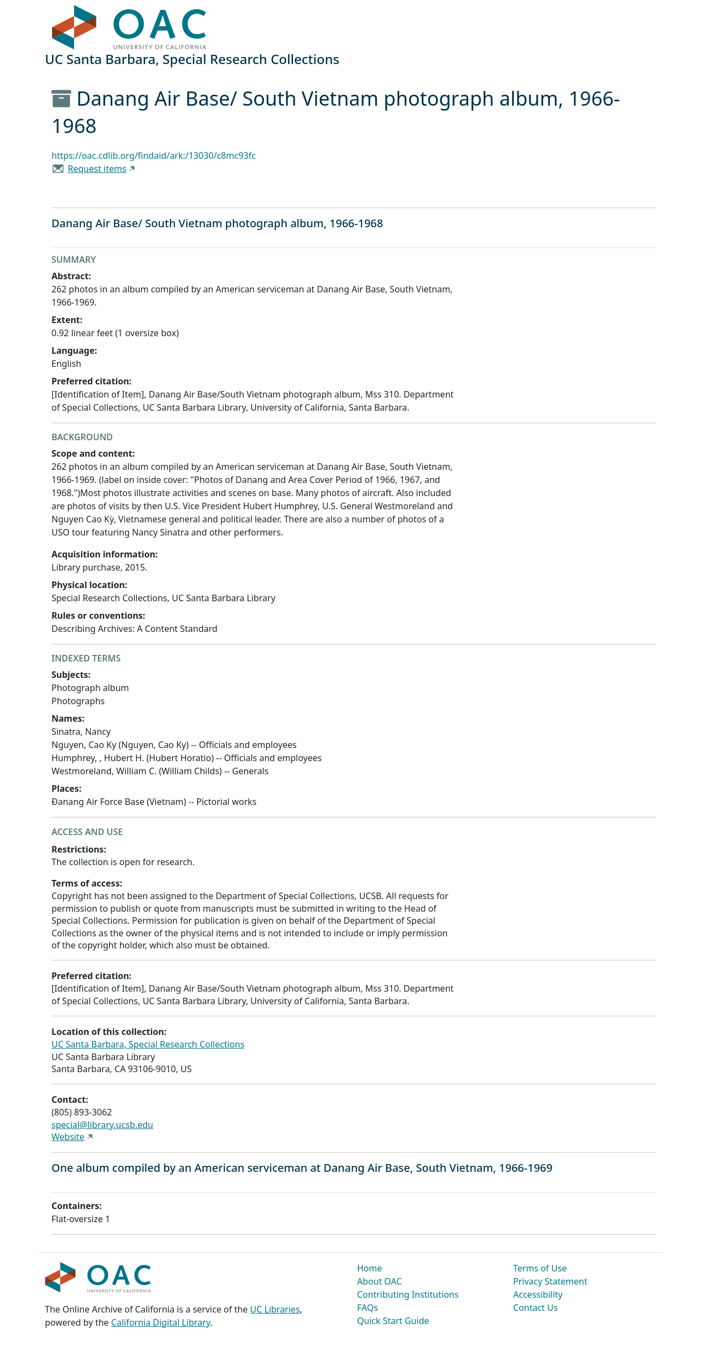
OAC (129, 27)
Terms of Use (540, 1268)
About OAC (379, 1281)
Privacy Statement (550, 1281)
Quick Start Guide (393, 1321)
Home (369, 1268)
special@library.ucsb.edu (102, 1125)
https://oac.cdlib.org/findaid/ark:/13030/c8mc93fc (153, 155)
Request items (97, 169)
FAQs (367, 1308)
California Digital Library (160, 1322)
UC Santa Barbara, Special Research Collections (147, 1044)
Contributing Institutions (407, 1294)
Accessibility (537, 1294)
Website (67, 1137)
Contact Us (535, 1308)
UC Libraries (275, 1309)
